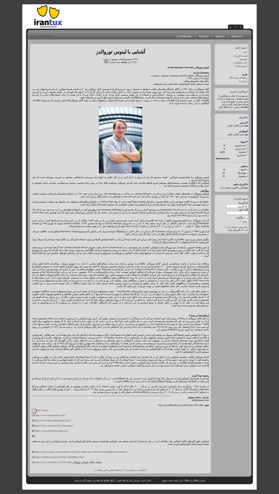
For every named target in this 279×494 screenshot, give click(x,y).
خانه (245, 52)
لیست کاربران (240, 55)
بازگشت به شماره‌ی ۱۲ (134, 470)
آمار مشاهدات (240, 62)
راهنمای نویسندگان (238, 77)
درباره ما (243, 81)
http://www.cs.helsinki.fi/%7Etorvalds (54, 462)
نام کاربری (243, 202)
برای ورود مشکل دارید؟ (236, 227)
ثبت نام (244, 229)
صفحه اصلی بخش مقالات (108, 470)
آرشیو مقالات (240, 66)
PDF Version (42, 410)
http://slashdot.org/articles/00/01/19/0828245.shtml (60, 457)
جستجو (243, 59)
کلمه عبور (244, 209)
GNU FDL (156, 480)
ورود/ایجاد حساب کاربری (41, 35)
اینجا (230, 107)
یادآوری (239, 217)
